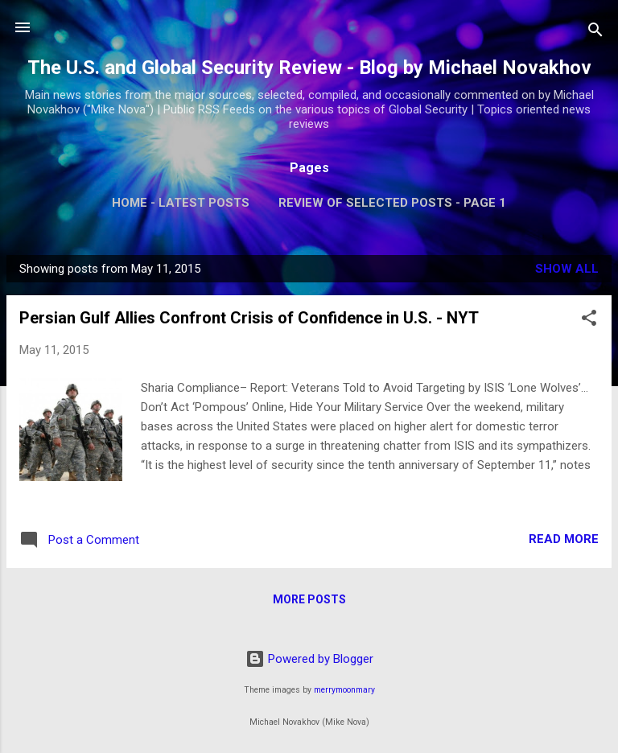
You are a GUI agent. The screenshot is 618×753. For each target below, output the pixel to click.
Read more (564, 539)
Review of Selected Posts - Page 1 (392, 202)
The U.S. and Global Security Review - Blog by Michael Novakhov (309, 67)
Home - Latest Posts (180, 202)
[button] (589, 320)
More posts (309, 599)
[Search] (595, 32)
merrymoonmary (344, 690)
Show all (567, 268)
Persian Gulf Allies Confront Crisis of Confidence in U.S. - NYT (249, 317)
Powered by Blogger (309, 659)
